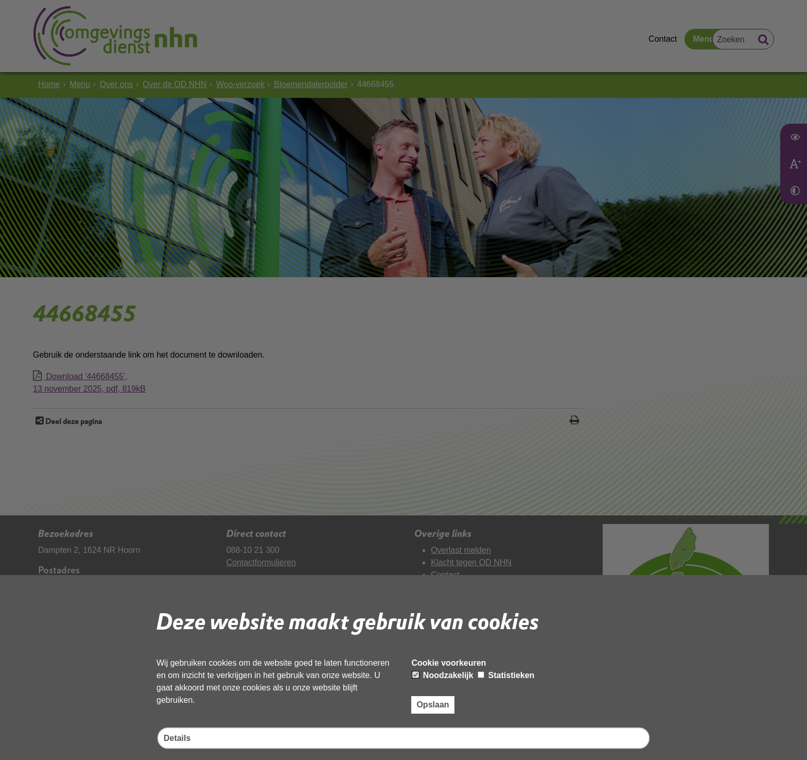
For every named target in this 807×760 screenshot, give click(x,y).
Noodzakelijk (442, 675)
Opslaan (432, 704)
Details (177, 738)
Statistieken (506, 675)
